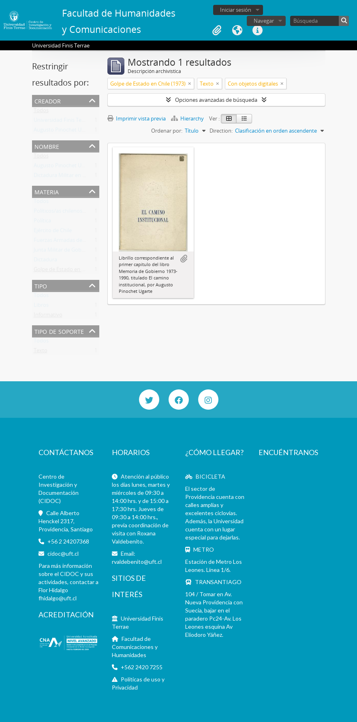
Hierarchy (188, 118)
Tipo (40, 285)
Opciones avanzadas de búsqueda (216, 99)
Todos (41, 112)
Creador (47, 100)
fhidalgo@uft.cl (57, 598)
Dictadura (45, 261)
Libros (41, 306)
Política (42, 222)
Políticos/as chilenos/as (62, 212)
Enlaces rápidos (257, 30)
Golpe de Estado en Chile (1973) (71, 271)
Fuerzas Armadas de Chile (64, 241)
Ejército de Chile (53, 232)
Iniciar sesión (235, 9)
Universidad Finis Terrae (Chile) (70, 121)
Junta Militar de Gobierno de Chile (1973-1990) (88, 251)
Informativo (48, 316)
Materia (46, 191)
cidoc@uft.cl (63, 553)
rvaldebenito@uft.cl (137, 561)
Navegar (264, 20)
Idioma (237, 30)
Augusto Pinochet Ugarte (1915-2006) (78, 131)
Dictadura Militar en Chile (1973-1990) (78, 176)
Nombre (46, 145)
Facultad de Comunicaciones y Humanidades (135, 646)
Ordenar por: (166, 130)
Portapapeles (217, 30)
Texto (40, 352)
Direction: (221, 130)
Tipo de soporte (59, 330)
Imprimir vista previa (136, 118)
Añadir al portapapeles (184, 259)
